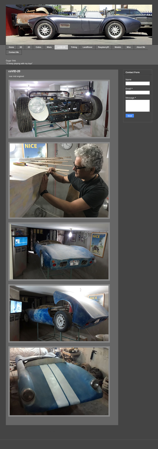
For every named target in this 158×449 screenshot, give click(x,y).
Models (118, 47)
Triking (74, 47)
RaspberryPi (103, 47)
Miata (49, 47)
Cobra (38, 47)
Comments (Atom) (68, 431)
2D (29, 47)
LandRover (87, 47)
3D (21, 47)
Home (11, 47)
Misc (129, 47)
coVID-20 (61, 47)
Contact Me (14, 52)
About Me (141, 47)
